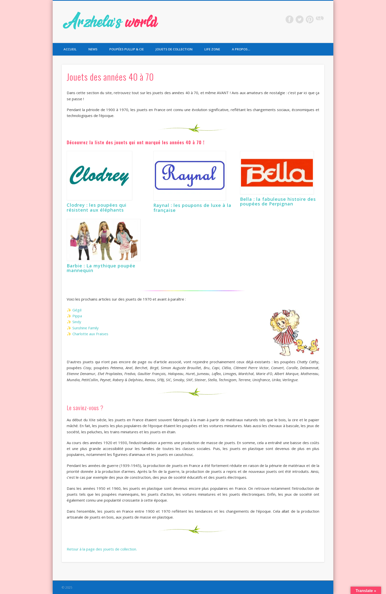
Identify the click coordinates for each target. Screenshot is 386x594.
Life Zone (212, 49)
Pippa (77, 315)
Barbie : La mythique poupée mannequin (101, 268)
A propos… (241, 49)
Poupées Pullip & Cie (126, 49)
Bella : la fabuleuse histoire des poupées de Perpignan (278, 201)
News (92, 49)
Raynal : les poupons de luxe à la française (192, 207)
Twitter (300, 19)
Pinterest (310, 19)
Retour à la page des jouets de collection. (102, 549)
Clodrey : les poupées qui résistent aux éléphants (97, 207)
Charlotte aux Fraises (90, 333)
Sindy (76, 321)
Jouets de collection (174, 49)
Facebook (289, 19)
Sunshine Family (85, 327)
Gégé (77, 309)
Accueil (70, 49)
